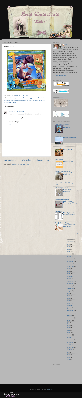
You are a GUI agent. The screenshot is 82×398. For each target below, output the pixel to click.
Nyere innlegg (10, 160)
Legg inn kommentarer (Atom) (20, 164)
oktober (69, 264)
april (68, 249)
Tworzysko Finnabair (62, 124)
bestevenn (58, 211)
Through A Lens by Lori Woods (68, 126)
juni (68, 244)
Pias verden (59, 159)
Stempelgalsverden (61, 188)
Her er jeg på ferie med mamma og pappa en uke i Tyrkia (27, 98)
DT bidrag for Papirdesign (67, 190)
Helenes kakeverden (62, 199)
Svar (10, 124)
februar (69, 254)
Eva (66, 44)
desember (70, 259)
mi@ (10, 111)
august (69, 291)
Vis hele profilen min (59, 75)
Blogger (49, 389)
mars (69, 251)
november (70, 261)
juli (68, 293)
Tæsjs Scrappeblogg (62, 223)
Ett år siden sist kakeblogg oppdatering (70, 202)
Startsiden (26, 160)
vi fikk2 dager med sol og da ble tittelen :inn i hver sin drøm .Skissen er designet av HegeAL (25, 100)
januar (69, 256)
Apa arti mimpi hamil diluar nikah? (69, 225)
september (70, 242)
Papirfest (58, 136)
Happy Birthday (67, 149)
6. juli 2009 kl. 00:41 (18, 111)
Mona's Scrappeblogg (62, 171)
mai (68, 246)
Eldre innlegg (43, 160)
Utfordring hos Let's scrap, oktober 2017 (69, 213)
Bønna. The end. (68, 161)
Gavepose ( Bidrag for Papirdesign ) (69, 173)
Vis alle (76, 233)
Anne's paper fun (61, 148)
